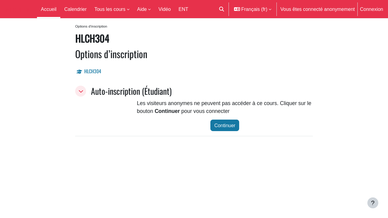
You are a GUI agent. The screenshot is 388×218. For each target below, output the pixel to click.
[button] (221, 9)
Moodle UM (17, 9)
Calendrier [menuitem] (75, 9)
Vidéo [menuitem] (165, 9)
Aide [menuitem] (142, 9)
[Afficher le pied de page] (372, 202)
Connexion (371, 9)
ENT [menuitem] (183, 9)
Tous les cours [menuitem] (109, 9)
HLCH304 (92, 71)
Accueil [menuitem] (49, 9)
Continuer (224, 127)
